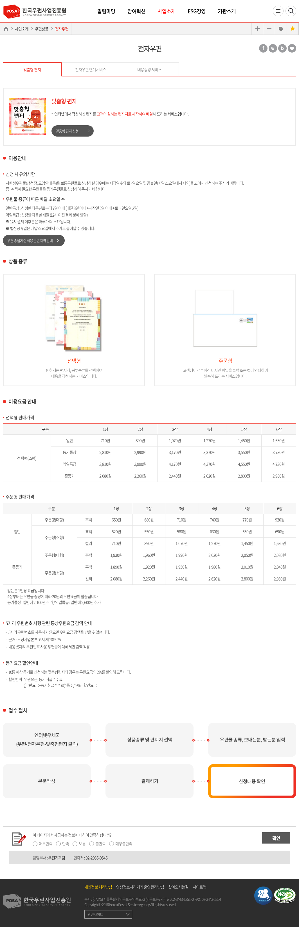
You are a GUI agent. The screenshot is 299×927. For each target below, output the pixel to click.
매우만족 (45, 843)
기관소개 (227, 11)
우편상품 (41, 28)
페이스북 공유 (263, 48)
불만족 (100, 843)
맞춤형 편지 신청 (67, 130)
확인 (276, 838)
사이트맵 (199, 886)
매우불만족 (123, 843)
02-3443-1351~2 (182, 899)
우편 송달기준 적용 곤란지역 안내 (30, 240)
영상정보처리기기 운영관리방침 (140, 886)
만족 (65, 843)
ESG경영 (197, 11)
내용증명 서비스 (149, 69)
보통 (82, 843)
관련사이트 (95, 914)
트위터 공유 (273, 48)
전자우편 (61, 28)
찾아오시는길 (178, 886)
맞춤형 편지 (32, 69)
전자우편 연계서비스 (90, 69)
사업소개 (167, 11)
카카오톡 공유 (292, 48)
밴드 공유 (282, 48)
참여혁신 (136, 11)
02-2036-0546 (96, 857)
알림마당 (106, 11)
